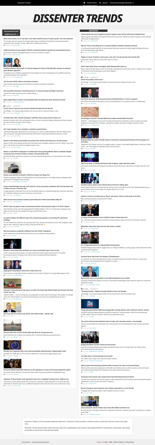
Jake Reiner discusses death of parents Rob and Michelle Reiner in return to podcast (109, 99)
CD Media (16, 158)
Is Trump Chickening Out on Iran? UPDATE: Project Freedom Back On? (104, 217)
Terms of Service (119, 442)
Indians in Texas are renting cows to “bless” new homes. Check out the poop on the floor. (111, 196)
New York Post (16, 45)
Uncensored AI (26, 442)
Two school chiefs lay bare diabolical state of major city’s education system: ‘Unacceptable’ (111, 321)
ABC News (93, 103)
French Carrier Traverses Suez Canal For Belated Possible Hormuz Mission (28, 108)
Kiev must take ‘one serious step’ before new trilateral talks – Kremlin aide (28, 314)
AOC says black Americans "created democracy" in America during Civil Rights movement (33, 91)
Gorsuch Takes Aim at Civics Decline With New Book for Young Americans (28, 332)
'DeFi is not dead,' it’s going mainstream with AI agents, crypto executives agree (108, 163)
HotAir (92, 222)
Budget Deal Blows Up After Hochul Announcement (98, 345)
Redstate (16, 337)
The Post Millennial (17, 77)
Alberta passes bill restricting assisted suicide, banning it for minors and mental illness (110, 365)
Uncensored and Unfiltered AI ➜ (11, 33)
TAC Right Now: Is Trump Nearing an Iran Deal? (97, 356)
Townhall (16, 355)
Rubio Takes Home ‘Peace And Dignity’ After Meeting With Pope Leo (104, 66)
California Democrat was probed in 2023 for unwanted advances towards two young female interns (37, 50)
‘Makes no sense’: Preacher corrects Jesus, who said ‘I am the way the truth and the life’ (110, 57)
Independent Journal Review (20, 181)
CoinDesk (16, 257)
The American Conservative (96, 360)
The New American (95, 252)
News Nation (16, 86)
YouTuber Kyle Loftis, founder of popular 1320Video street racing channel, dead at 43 (32, 118)
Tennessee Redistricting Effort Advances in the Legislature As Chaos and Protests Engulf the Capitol (37, 370)
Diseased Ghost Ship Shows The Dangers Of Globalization (100, 256)
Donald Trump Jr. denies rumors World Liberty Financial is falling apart (104, 185)
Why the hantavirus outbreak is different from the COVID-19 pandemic (27, 231)
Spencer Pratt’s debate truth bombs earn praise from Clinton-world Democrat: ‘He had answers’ (36, 141)
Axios (15, 235)
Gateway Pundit (17, 201)
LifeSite (15, 213)
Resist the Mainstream (19, 102)
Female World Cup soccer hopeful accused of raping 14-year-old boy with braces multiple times (113, 34)
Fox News (93, 148)
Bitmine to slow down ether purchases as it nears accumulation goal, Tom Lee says (31, 250)
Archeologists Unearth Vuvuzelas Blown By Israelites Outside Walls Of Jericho (107, 118)
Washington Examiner (94, 284)
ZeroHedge (16, 113)
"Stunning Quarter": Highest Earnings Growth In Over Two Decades (103, 291)
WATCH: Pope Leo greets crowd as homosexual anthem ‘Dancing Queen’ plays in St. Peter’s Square (36, 206)
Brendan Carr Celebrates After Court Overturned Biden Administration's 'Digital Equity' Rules (35, 351)
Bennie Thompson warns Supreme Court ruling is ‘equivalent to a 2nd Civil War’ (107, 388)
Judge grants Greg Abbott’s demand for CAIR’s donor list (22, 271)
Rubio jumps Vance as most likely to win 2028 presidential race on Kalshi (105, 278)
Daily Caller (93, 73)
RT (14, 316)
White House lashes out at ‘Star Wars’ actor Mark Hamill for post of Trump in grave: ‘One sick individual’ (38, 39)
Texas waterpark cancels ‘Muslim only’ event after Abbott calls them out (105, 408)
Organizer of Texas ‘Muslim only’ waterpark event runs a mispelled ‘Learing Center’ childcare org (36, 379)
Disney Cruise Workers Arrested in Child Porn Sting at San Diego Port (27, 175)
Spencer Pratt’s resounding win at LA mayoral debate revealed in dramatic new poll (109, 46)
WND (92, 61)
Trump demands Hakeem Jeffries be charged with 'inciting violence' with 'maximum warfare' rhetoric (115, 310)
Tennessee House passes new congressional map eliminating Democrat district (107, 377)
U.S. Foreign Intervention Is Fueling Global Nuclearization (100, 245)
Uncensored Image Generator (40, 442)
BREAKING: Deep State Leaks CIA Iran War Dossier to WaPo (101, 226)
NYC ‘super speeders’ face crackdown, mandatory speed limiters (25, 129)
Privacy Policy (129, 442)
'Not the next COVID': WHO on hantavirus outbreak (21, 81)
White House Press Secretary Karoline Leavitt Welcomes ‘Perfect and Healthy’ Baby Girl (33, 199)
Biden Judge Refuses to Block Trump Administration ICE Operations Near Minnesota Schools (34, 100)
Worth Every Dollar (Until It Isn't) (92, 80)
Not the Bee (16, 95)
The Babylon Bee (18, 299)
